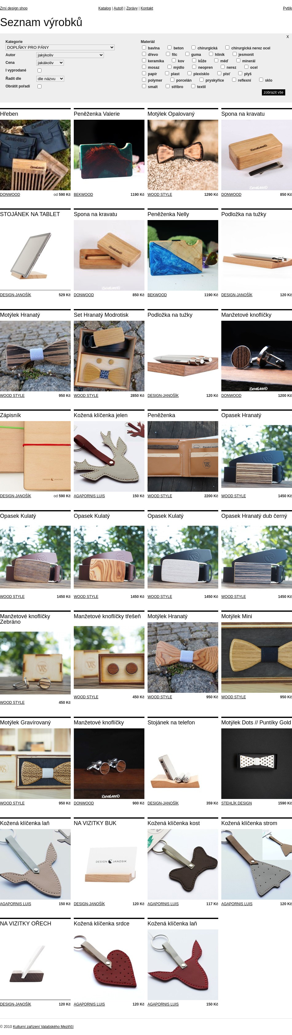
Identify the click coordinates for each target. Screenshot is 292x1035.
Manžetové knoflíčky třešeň (107, 616)
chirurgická (204, 47)
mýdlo (176, 67)
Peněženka (161, 415)
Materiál (148, 42)
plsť (223, 73)
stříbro (174, 86)
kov (178, 60)
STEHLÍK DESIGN (236, 803)
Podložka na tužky (243, 214)
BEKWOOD (83, 194)
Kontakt (146, 8)
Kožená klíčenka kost (174, 823)
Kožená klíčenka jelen (101, 415)
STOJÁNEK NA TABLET (30, 214)
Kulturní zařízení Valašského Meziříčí (43, 1027)
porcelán (180, 80)
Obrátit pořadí (18, 86)
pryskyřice (211, 80)
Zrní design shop (13, 8)
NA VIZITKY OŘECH (25, 924)
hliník (217, 54)
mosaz (151, 67)
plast (172, 73)
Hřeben (9, 114)
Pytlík (287, 8)
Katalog (104, 8)
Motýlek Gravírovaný (25, 722)
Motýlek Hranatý (20, 315)
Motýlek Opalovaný (171, 114)
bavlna (151, 47)
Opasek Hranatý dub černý (254, 516)
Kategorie (14, 42)
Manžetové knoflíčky (246, 315)
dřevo (150, 54)
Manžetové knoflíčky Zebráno (25, 619)
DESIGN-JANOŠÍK (15, 295)
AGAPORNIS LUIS (89, 496)
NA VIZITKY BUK (95, 823)
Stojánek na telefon (171, 722)
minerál (245, 60)
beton (175, 47)
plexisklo (198, 73)
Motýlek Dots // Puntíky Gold (256, 722)
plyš (244, 73)
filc (171, 54)
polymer (152, 80)
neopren (202, 67)
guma (193, 54)
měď (221, 60)
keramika (153, 60)
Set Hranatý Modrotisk (101, 315)
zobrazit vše (273, 92)
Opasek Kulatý (18, 516)
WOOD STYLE (160, 194)
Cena (10, 62)
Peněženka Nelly (168, 214)
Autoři (118, 8)
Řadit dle (13, 78)
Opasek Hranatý (241, 415)
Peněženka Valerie (97, 114)
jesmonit (243, 54)
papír (149, 73)
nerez (228, 67)
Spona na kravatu (243, 114)
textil (198, 86)
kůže (199, 60)
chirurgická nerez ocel (247, 47)
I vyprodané (16, 70)
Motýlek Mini (236, 616)
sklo (265, 80)
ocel (251, 67)
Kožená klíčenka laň (24, 823)
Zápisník (10, 415)
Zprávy (132, 8)
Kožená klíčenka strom (249, 823)
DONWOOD (10, 194)
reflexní (241, 80)
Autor (10, 55)
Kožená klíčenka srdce (101, 924)
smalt (150, 86)
